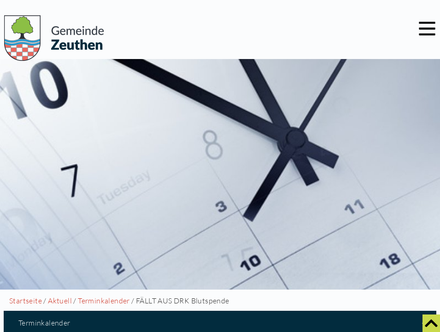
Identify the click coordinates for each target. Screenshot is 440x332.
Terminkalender (104, 300)
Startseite (25, 300)
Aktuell (60, 300)
